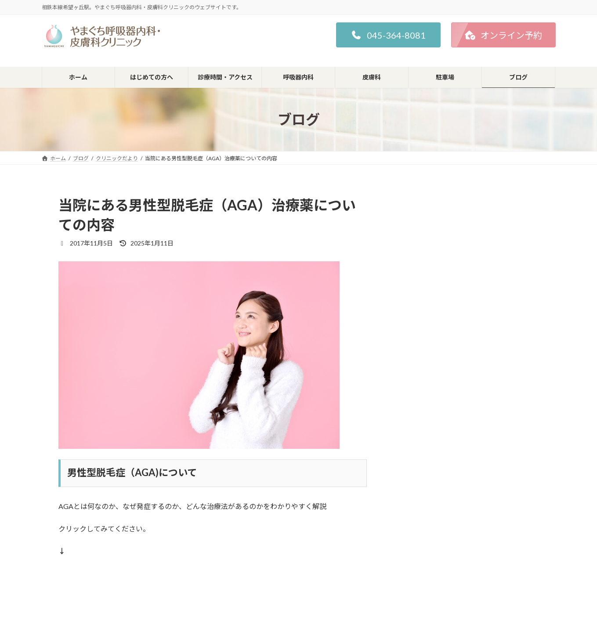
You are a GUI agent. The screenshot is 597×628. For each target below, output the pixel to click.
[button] (388, 34)
